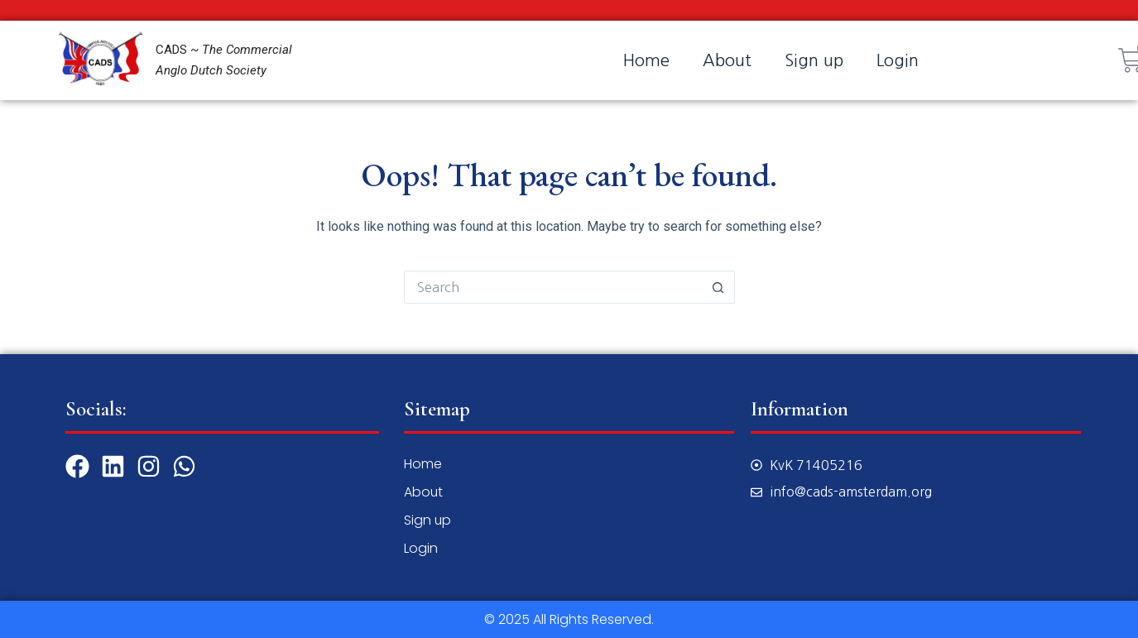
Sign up (814, 60)
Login (897, 60)
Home (646, 60)
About (727, 60)
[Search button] (718, 287)
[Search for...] (553, 287)
